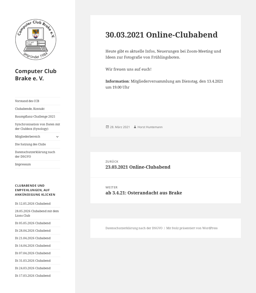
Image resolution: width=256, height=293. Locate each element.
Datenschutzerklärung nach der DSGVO (35, 154)
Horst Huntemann (150, 127)
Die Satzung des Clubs (30, 144)
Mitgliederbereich (27, 136)
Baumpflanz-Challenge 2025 (35, 116)
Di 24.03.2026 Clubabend (32, 268)
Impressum (23, 164)
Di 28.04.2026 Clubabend (32, 230)
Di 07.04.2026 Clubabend (32, 253)
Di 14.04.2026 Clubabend (32, 245)
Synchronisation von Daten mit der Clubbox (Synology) (37, 126)
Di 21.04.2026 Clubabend (32, 238)
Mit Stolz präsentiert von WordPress (192, 228)
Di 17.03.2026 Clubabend (32, 275)
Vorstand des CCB (27, 101)
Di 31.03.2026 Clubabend (32, 260)
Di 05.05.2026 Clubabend (32, 223)
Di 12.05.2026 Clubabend (32, 203)
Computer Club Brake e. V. (35, 74)
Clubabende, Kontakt (29, 109)
